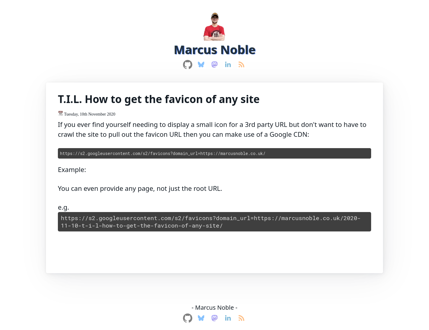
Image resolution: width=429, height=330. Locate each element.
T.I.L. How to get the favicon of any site (159, 99)
